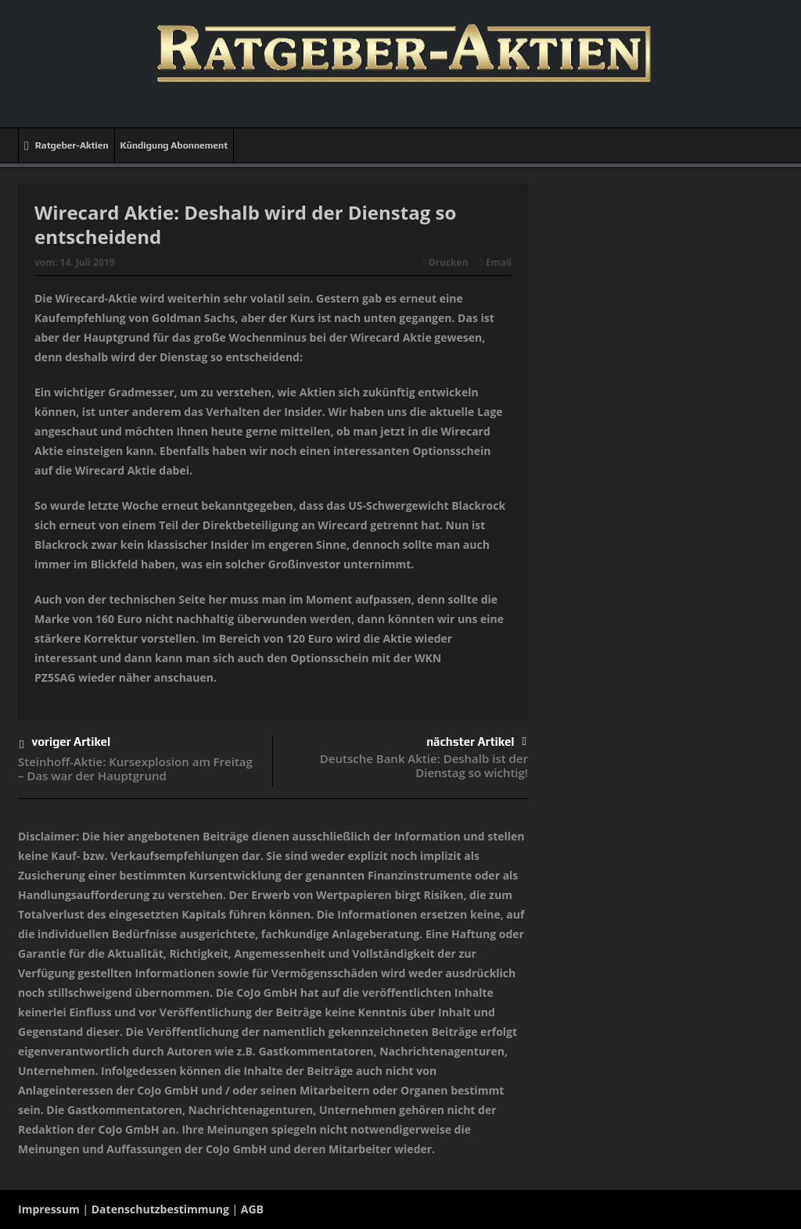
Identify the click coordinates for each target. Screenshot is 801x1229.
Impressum (49, 1209)
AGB (252, 1209)
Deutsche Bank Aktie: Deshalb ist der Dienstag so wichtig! (424, 765)
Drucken (445, 262)
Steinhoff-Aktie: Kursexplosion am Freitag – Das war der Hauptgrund (135, 768)
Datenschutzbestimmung (160, 1209)
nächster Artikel (476, 741)
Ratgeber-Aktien (66, 146)
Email (496, 262)
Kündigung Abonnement (174, 145)
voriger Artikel (65, 744)
